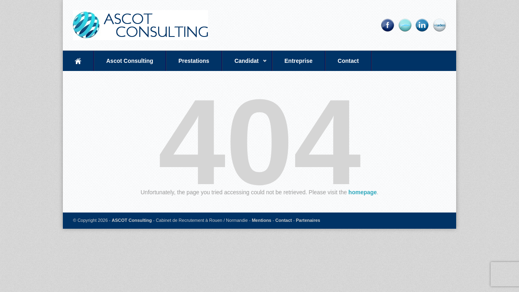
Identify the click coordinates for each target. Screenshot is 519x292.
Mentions (261, 220)
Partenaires (308, 220)
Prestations (193, 61)
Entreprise (299, 61)
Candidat (244, 64)
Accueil (78, 61)
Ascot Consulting (129, 61)
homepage (362, 192)
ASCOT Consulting (132, 220)
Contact (348, 61)
